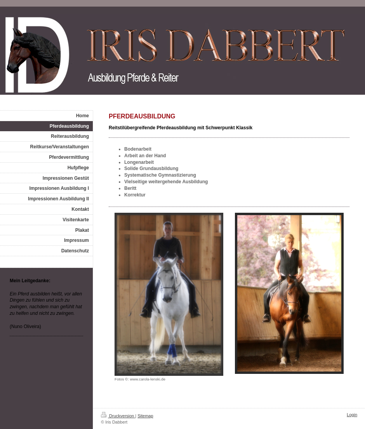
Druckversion (118, 415)
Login (352, 414)
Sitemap (145, 415)
